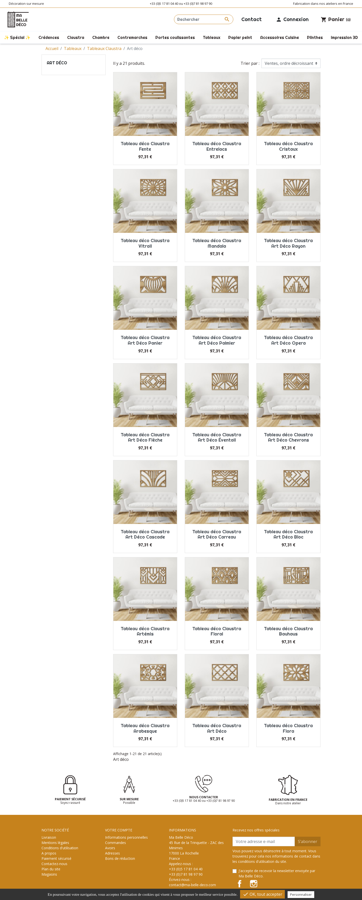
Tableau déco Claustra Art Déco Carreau (216, 534)
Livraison (48, 837)
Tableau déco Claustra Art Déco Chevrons (288, 437)
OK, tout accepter (262, 894)
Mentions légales (55, 842)
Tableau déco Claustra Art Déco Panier (145, 340)
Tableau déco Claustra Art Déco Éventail (216, 437)
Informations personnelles (126, 837)
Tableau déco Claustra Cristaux (288, 146)
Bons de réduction (120, 858)
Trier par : (250, 63)
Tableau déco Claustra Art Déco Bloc (288, 534)
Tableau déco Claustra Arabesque (145, 728)
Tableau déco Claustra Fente (145, 146)
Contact (251, 19)
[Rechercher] (203, 19)
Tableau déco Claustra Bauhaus (288, 631)
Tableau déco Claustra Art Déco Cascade (145, 534)
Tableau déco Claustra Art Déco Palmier (216, 340)
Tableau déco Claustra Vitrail (145, 243)
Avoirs (110, 847)
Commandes (115, 842)
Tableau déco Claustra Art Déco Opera (288, 340)
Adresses (112, 853)
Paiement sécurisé (56, 858)
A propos (48, 853)
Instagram (254, 884)
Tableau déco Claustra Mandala (216, 243)
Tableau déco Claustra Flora (288, 728)
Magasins (49, 874)
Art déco (57, 62)
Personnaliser (301, 894)
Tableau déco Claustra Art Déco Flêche (145, 437)
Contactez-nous (54, 863)
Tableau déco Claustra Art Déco (216, 728)
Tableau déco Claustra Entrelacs (216, 146)
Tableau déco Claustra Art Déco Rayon (288, 243)
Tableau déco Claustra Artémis (145, 631)
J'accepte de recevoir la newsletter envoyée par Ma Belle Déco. (277, 873)
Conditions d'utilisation (59, 847)
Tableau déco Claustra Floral (216, 631)
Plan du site (50, 869)
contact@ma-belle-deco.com (192, 884)
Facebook (240, 884)
